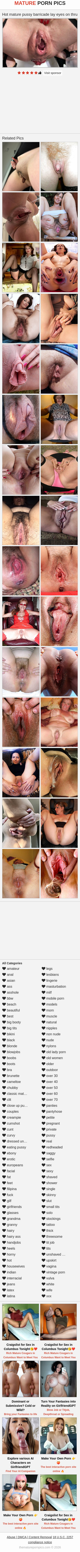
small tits (51, 1207)
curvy (8, 1135)
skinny (49, 1195)
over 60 (50, 1093)
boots (8, 1064)
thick (47, 1230)
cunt (7, 1129)
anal (7, 974)
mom (48, 1010)
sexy (47, 1171)
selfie (48, 1159)
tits (46, 1248)
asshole (10, 992)
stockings (51, 1219)
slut (47, 1201)
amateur (10, 968)
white (48, 1284)
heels (8, 1248)
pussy (48, 1135)
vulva (48, 1278)
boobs (9, 1058)
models (49, 1004)
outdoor (50, 1070)
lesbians (50, 974)
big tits (9, 1028)
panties (49, 1105)
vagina (49, 1266)
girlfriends (12, 1207)
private (49, 1129)
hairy (8, 1230)
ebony (9, 1153)
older (48, 1064)
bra (7, 1070)
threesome (52, 1236)
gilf (6, 1201)
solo (47, 1213)
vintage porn (53, 1272)
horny (8, 1254)
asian (8, 980)
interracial (12, 1278)
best (7, 1016)
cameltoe (11, 1082)
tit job (48, 1242)
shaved (49, 1177)
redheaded (52, 1147)
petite (48, 1117)
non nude (51, 1034)
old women (52, 1058)
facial (8, 1171)
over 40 (50, 1082)
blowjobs (11, 1052)
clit (6, 1099)
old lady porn (54, 1052)
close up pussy (15, 1105)
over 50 (50, 1088)
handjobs (11, 1242)
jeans (8, 1284)
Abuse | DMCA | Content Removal (29, 1537)
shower (49, 1183)
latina (8, 1296)
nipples (49, 1028)
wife (47, 1290)
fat (6, 1177)
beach (9, 1004)
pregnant (51, 1123)
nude (48, 1040)
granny (9, 1224)
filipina (9, 1189)
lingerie (49, 980)
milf (47, 992)
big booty (11, 1022)
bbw (7, 998)
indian (9, 1272)
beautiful (11, 1010)
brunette (10, 1076)
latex (8, 1290)
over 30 (50, 1076)
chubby (10, 1088)
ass (7, 986)
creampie (11, 1117)
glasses (10, 1213)
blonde (9, 1046)
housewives (13, 1266)
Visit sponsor (52, 73)
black (8, 1040)
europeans (12, 1165)
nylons (49, 1046)
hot (7, 1260)
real (47, 1141)
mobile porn (53, 998)
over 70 (50, 1099)
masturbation (54, 986)
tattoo (48, 1224)
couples (10, 1111)
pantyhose (52, 1111)
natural (49, 1022)
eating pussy (14, 1147)
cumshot (11, 1123)
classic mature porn (19, 1093)
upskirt (49, 1260)
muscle (49, 1016)
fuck (7, 1195)
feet (7, 1183)
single (48, 1189)
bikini (8, 1034)
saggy (48, 1153)
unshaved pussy (56, 1254)
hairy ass (11, 1236)
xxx (46, 1296)
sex (47, 1165)
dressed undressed (19, 1141)
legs (47, 968)
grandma (11, 1219)
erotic (8, 1159)
